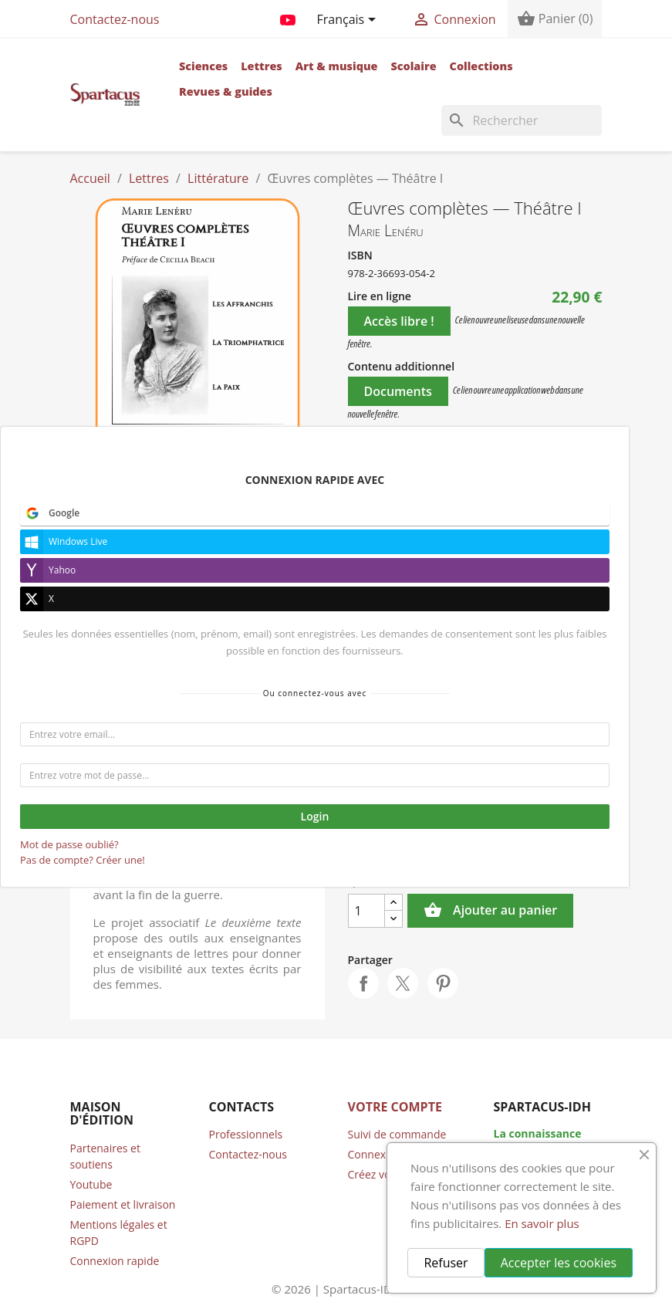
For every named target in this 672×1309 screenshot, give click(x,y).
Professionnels (246, 1134)
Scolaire (413, 66)
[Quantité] (366, 911)
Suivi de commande (397, 1134)
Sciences (203, 66)
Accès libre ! (399, 321)
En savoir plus (542, 1223)
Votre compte (395, 1106)
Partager (363, 983)
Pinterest (442, 983)
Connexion (375, 1154)
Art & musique (336, 66)
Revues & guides (225, 91)
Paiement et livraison (123, 1204)
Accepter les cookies (558, 1262)
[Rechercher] (521, 120)
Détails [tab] (194, 596)
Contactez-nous (115, 19)
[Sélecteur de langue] (348, 21)
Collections (481, 66)
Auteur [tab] (126, 596)
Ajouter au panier (490, 911)
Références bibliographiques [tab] (193, 626)
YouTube (287, 17)
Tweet (402, 983)
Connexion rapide (115, 1260)
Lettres (261, 66)
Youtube (91, 1184)
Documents (398, 391)
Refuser (446, 1262)
